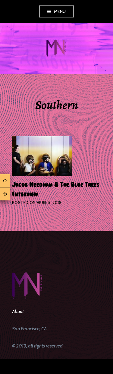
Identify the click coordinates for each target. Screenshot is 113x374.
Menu (60, 11)
